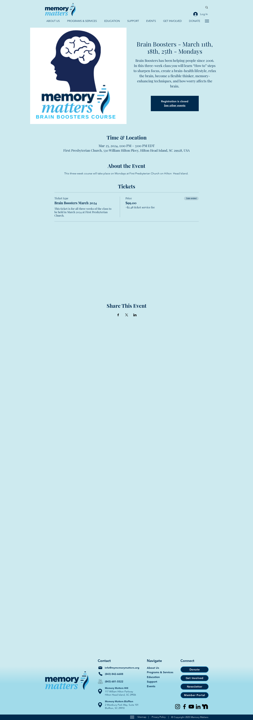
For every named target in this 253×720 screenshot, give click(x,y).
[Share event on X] (126, 315)
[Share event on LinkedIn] (135, 315)
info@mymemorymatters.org (122, 667)
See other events (174, 105)
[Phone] (100, 674)
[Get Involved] (194, 678)
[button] (53, 21)
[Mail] (100, 668)
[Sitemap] (132, 717)
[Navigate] (207, 21)
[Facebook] (184, 706)
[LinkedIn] (198, 706)
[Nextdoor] (205, 706)
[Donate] (194, 669)
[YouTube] (191, 706)
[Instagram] (177, 706)
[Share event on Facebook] (118, 315)
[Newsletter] (194, 686)
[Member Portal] (194, 695)
